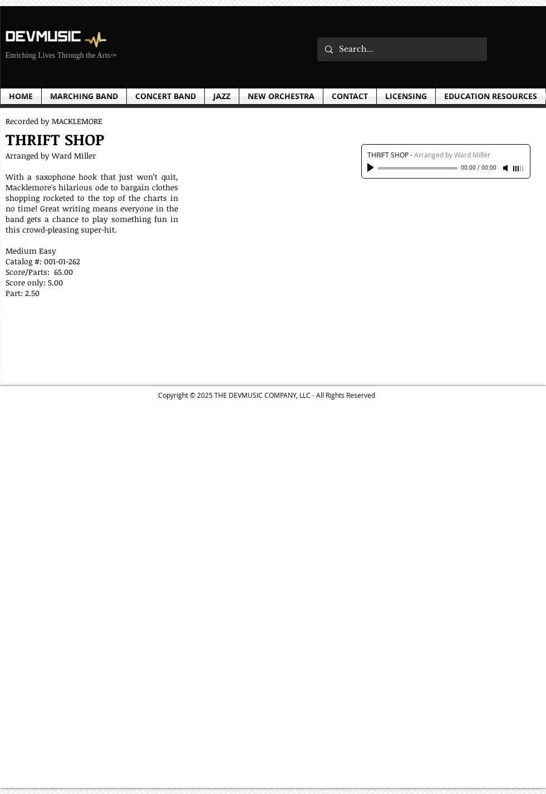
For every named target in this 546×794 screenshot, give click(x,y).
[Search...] (401, 49)
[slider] (518, 168)
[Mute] (506, 168)
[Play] (371, 168)
